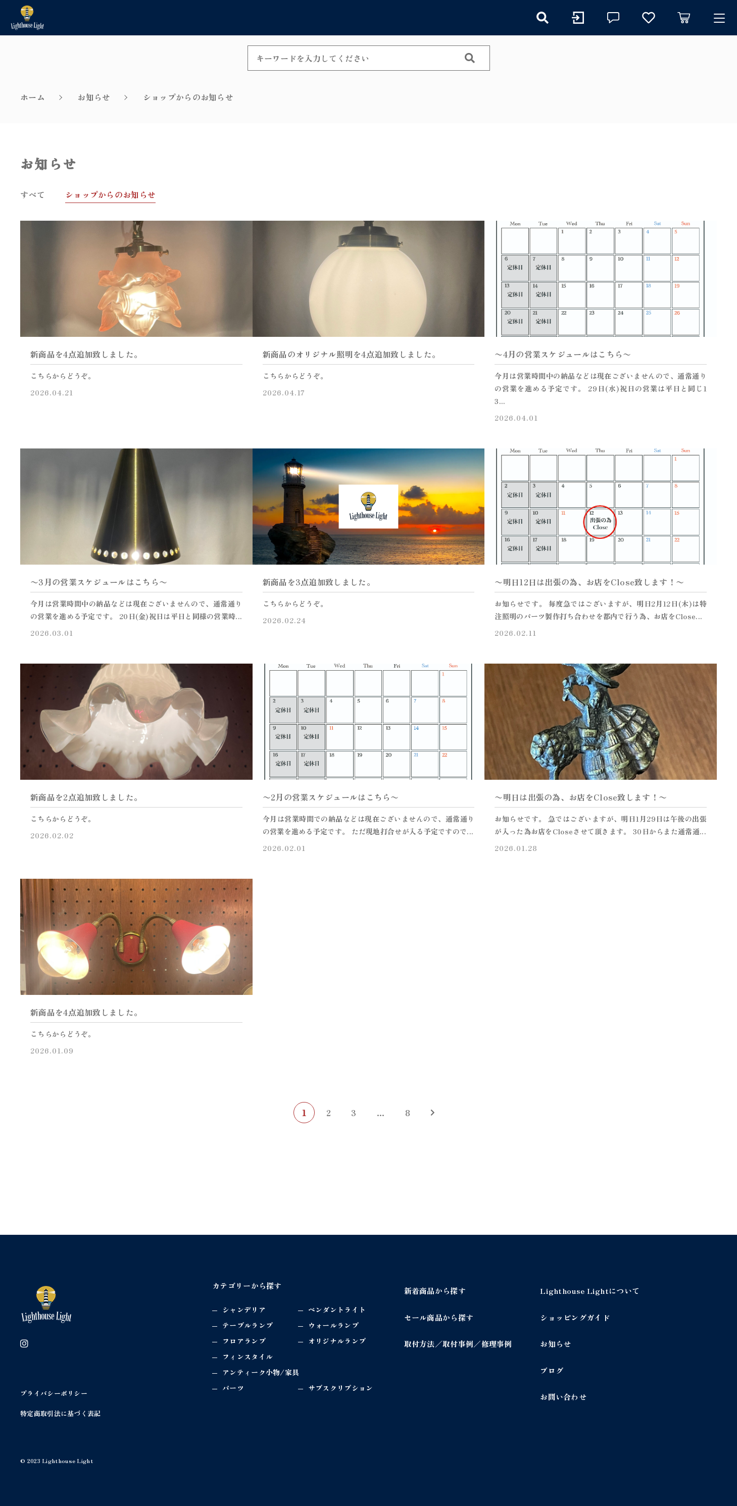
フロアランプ (244, 1341)
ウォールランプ (333, 1325)
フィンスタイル (247, 1356)
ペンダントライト (337, 1309)
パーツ (233, 1388)
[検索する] (470, 58)
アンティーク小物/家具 (260, 1372)
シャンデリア (244, 1309)
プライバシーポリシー (53, 1393)
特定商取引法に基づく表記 (60, 1413)
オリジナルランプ (337, 1341)
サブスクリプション (340, 1388)
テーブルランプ (247, 1325)
